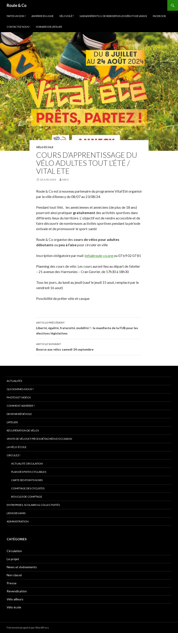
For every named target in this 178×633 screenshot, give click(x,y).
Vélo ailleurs (15, 599)
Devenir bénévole (19, 414)
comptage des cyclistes (27, 488)
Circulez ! (14, 455)
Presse (12, 583)
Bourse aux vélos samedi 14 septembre (89, 346)
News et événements (22, 567)
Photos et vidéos (19, 397)
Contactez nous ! (18, 26)
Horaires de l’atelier (49, 26)
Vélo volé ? (66, 16)
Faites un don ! (16, 16)
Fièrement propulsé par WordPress (28, 627)
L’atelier (12, 422)
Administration (18, 521)
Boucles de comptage (26, 496)
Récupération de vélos (23, 430)
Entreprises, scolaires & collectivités (33, 505)
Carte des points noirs (27, 480)
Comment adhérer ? (21, 405)
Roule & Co (17, 5)
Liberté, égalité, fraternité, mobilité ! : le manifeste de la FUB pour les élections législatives (89, 327)
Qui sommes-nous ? (20, 389)
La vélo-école (17, 447)
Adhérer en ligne (42, 16)
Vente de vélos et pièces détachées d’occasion (39, 438)
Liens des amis (16, 513)
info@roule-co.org (99, 255)
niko (65, 179)
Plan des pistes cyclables (28, 471)
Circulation (14, 551)
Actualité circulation (27, 463)
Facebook (159, 16)
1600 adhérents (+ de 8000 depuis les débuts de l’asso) (113, 16)
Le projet (13, 559)
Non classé (14, 575)
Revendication (17, 591)
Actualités (14, 381)
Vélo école (44, 147)
